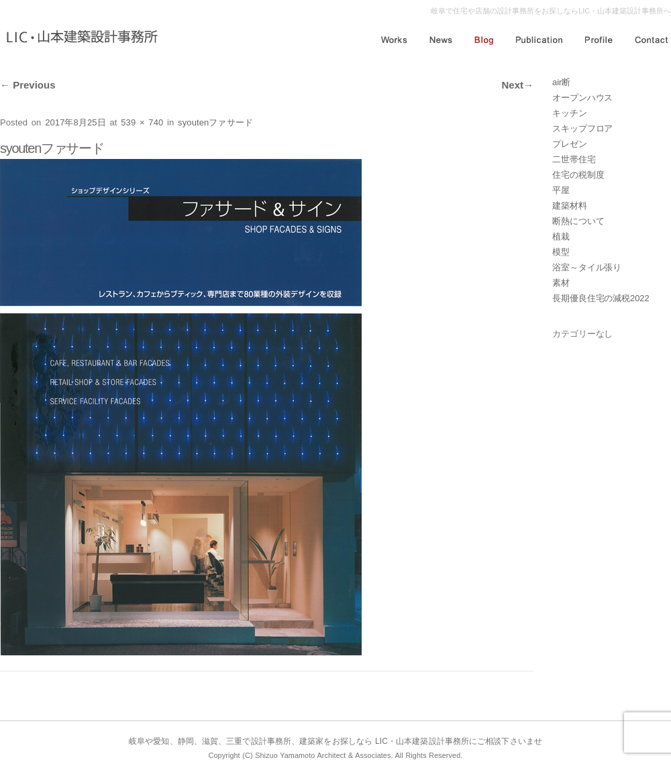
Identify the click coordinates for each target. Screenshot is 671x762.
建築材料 (569, 206)
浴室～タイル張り (586, 267)
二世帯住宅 (574, 159)
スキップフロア (582, 128)
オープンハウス (582, 98)
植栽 (561, 236)
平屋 (561, 190)
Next (517, 85)
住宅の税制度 (578, 175)
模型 (561, 252)
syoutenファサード (215, 122)
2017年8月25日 (75, 122)
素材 (561, 283)
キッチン (569, 113)
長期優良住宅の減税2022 (601, 298)
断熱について (578, 221)
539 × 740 (142, 122)
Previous (28, 85)
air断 (561, 82)
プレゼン (569, 144)
